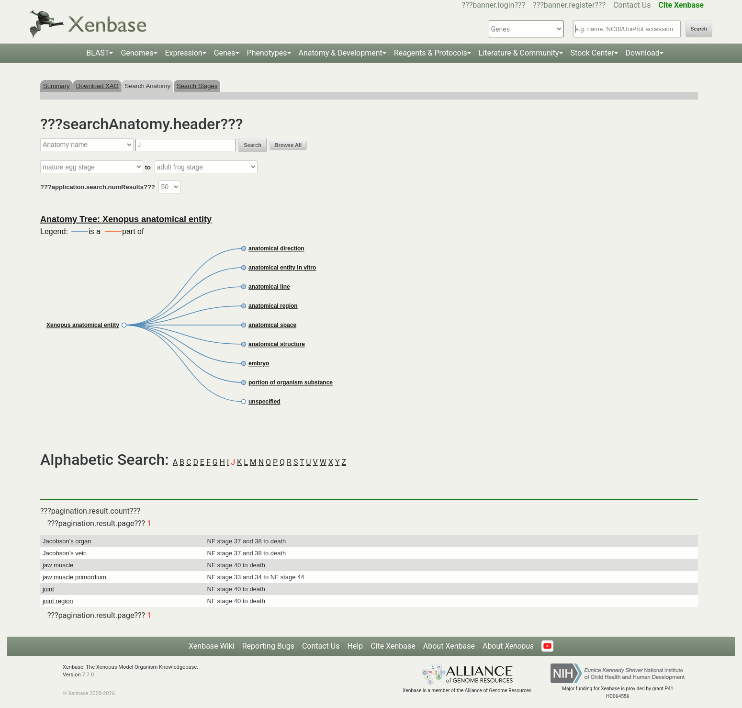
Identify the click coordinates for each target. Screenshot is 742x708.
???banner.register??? (569, 5)
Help (355, 646)
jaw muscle (58, 565)
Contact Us (632, 5)
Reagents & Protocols (430, 52)
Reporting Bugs (268, 646)
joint (48, 589)
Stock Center (592, 52)
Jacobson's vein (65, 553)
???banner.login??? (494, 5)
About (508, 646)
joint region (58, 601)
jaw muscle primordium (74, 577)
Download (643, 52)
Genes (225, 52)
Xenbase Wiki (212, 646)
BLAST (97, 52)
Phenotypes (267, 52)
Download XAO (97, 86)
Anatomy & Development (340, 52)
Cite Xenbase (393, 646)
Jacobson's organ (67, 541)
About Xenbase (449, 646)
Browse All (288, 145)
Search (699, 29)
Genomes (137, 52)
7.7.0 (88, 675)
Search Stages (197, 86)
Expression (183, 52)
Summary (56, 86)
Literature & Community (519, 52)
